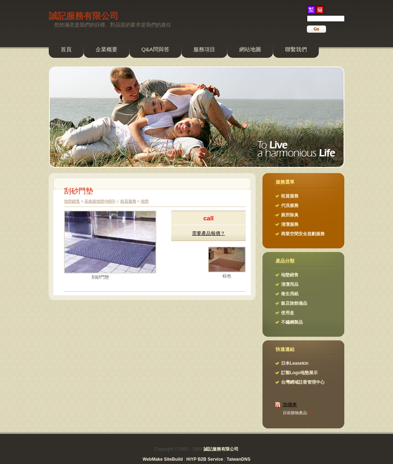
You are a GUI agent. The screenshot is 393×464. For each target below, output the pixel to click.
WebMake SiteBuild (163, 459)
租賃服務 (128, 201)
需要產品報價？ (208, 233)
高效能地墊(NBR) (100, 201)
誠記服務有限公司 (84, 16)
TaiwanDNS (238, 459)
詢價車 (290, 404)
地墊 (145, 201)
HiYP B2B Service (205, 459)
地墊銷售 (72, 201)
